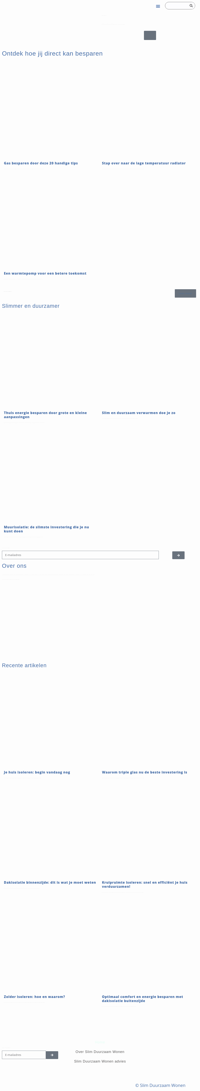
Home (100, 1042)
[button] (158, 6)
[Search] (191, 5)
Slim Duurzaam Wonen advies (100, 1061)
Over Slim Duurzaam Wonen (100, 1052)
